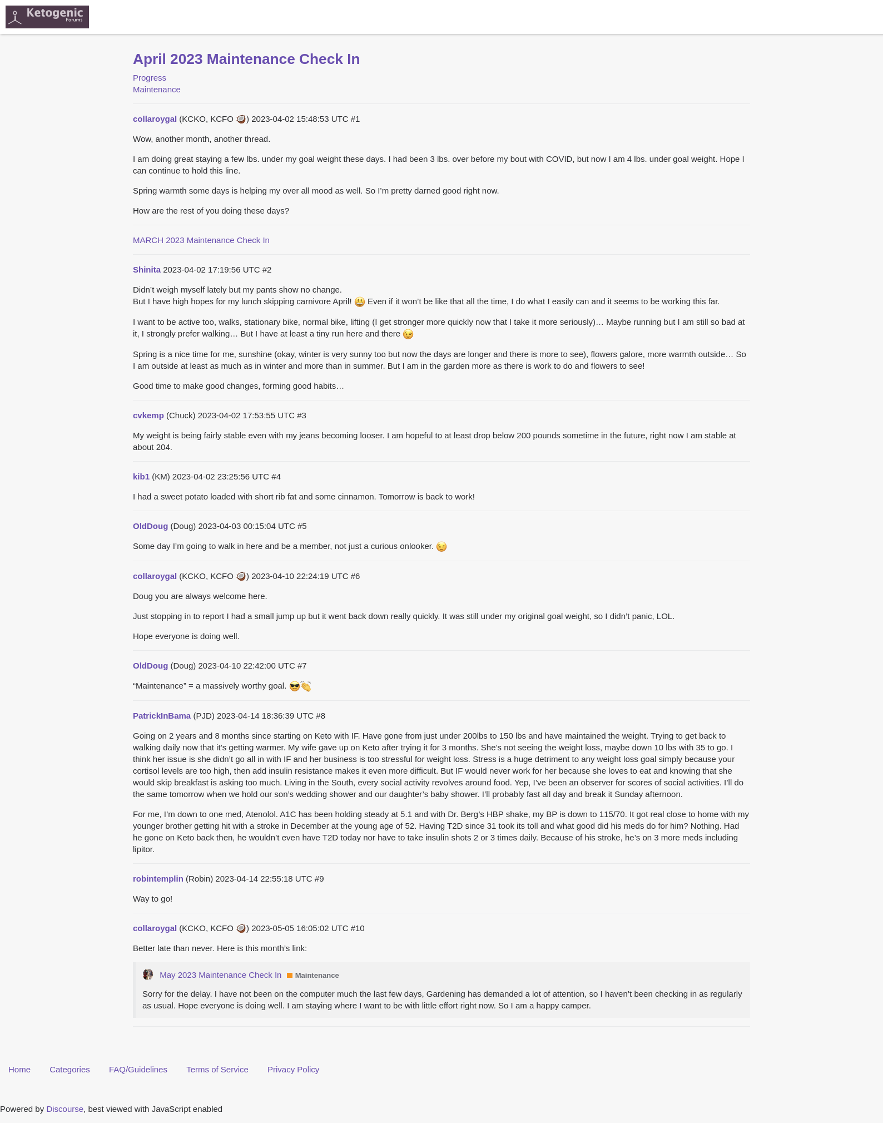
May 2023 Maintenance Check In (220, 974)
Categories (69, 1069)
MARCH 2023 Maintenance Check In (201, 240)
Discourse (64, 1109)
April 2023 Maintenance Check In (246, 59)
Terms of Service (217, 1069)
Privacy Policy (293, 1069)
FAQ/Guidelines (138, 1069)
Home (19, 1069)
